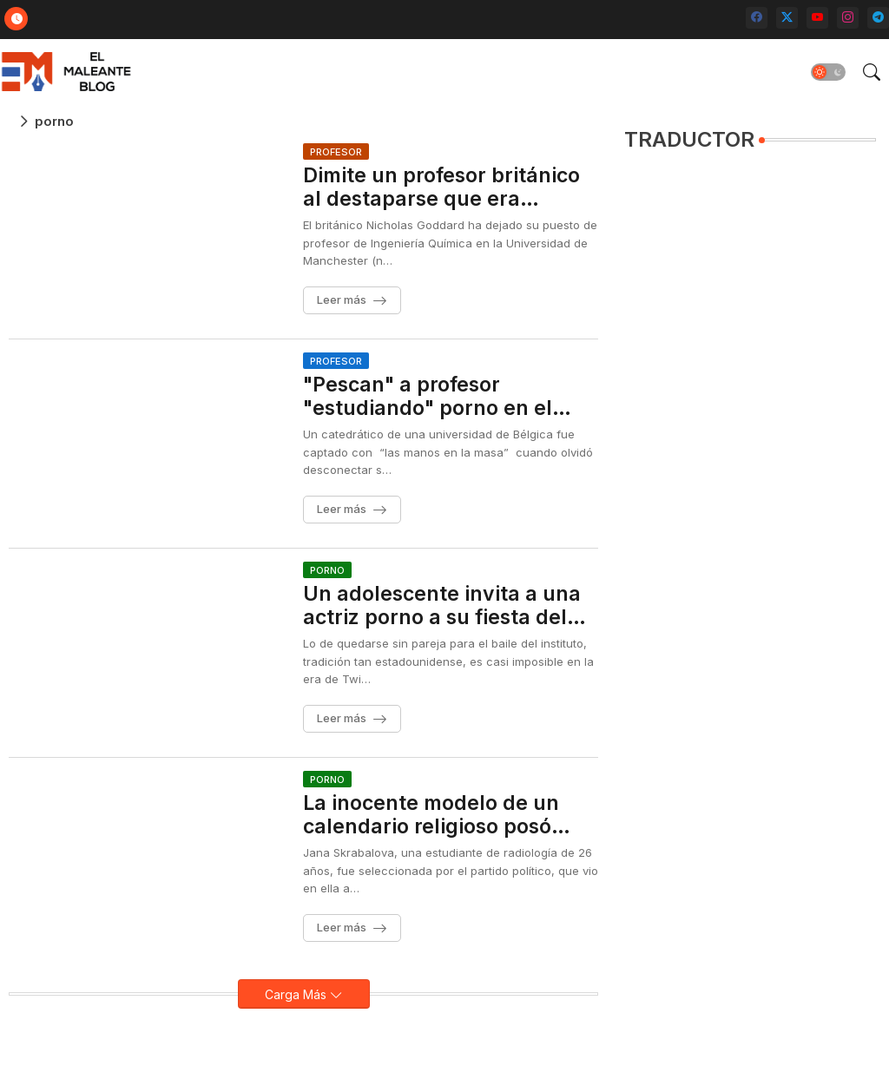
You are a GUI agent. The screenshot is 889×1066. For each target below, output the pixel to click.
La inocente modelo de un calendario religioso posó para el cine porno (431, 815)
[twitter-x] (787, 18)
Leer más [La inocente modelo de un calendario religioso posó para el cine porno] (341, 927)
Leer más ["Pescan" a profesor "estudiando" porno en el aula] (341, 509)
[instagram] (848, 18)
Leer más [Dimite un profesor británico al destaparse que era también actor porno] (341, 299)
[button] (828, 72)
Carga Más (297, 994)
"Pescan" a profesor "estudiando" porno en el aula (427, 397)
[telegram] (878, 18)
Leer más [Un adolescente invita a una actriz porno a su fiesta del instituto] (341, 718)
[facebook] (756, 18)
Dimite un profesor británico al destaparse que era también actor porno (441, 188)
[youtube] (817, 18)
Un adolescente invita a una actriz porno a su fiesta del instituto (442, 606)
